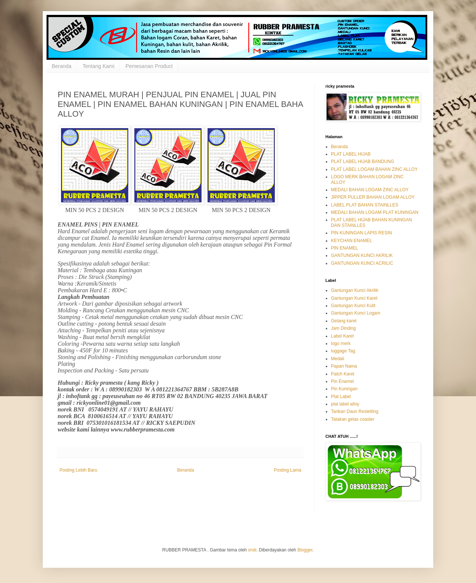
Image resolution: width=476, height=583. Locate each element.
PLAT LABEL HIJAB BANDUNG (362, 161)
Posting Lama (287, 470)
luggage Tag (343, 351)
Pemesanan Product (149, 66)
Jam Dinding (343, 328)
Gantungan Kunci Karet (354, 298)
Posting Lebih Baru (78, 470)
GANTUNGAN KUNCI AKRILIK (362, 255)
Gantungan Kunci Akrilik (354, 290)
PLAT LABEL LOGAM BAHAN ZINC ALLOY (374, 169)
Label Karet (342, 336)
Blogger (305, 550)
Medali (337, 358)
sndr (252, 550)
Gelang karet (344, 320)
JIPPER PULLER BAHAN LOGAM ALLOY (373, 197)
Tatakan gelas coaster (352, 419)
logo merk (341, 343)
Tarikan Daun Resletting (354, 411)
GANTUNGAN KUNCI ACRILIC (362, 263)
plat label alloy (345, 404)
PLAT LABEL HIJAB (351, 154)
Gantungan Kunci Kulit (353, 305)
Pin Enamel (342, 381)
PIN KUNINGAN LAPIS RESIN (361, 232)
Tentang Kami (99, 66)
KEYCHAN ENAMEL (351, 240)
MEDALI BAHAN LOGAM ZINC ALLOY (370, 189)
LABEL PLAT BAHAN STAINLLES (364, 205)
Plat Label (341, 396)
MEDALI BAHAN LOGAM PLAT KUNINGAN (374, 212)
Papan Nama (344, 366)
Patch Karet (342, 374)
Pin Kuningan (344, 388)
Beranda (61, 66)
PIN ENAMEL (344, 248)
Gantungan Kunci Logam (355, 313)
